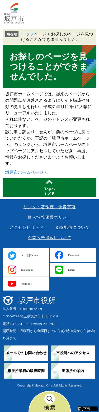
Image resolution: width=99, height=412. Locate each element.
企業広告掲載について (49, 238)
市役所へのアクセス (72, 353)
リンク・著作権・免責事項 (49, 207)
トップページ (33, 34)
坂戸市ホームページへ (26, 172)
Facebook (73, 255)
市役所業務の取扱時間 (26, 371)
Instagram (27, 269)
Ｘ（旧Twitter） (31, 255)
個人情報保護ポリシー (49, 217)
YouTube (26, 283)
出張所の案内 (73, 371)
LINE (71, 269)
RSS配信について (72, 227)
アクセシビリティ (26, 227)
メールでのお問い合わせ (26, 353)
